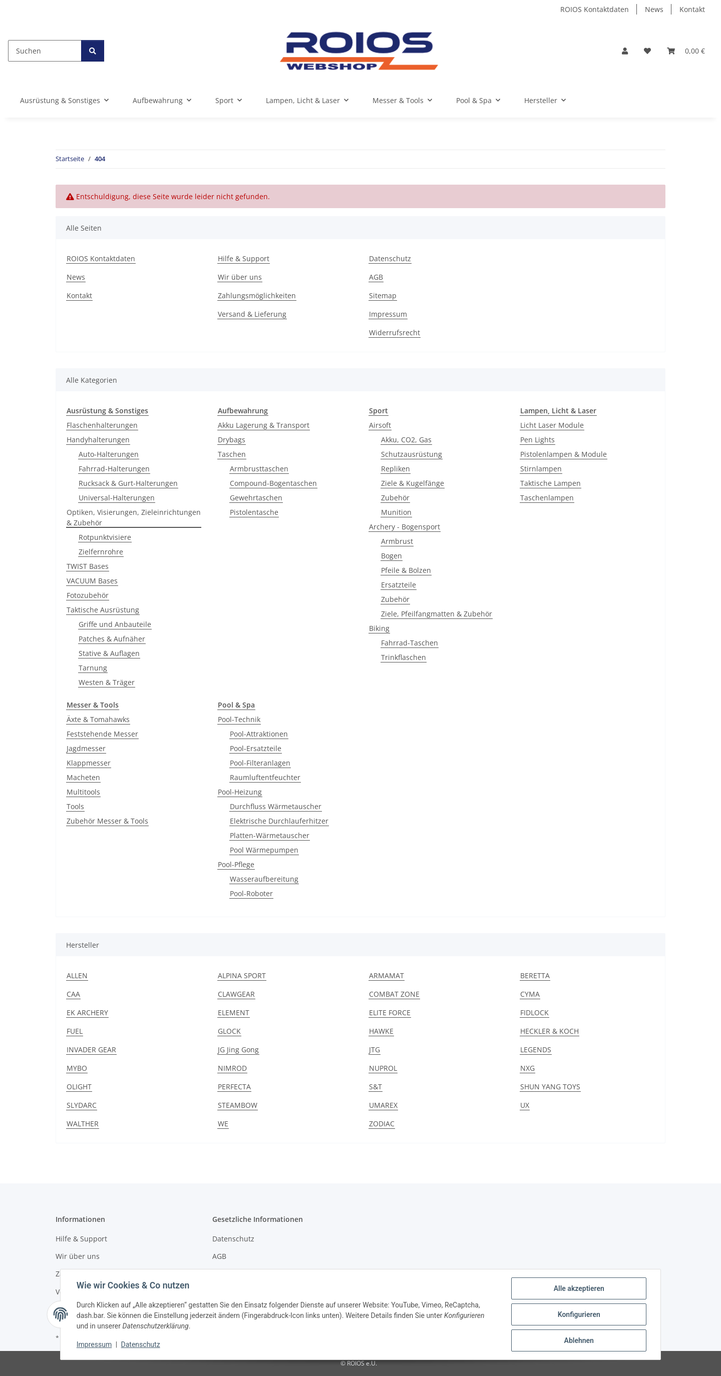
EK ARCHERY (87, 1012)
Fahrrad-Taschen (409, 642)
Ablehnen (578, 1340)
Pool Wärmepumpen (264, 850)
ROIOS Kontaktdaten (594, 9)
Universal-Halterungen (117, 497)
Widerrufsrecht (394, 332)
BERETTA (535, 975)
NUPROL (383, 1068)
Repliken (395, 468)
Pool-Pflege (236, 864)
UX (524, 1105)
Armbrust (397, 541)
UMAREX (383, 1105)
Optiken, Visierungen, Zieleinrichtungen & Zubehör (134, 517)
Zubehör (395, 497)
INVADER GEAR (91, 1049)
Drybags (231, 439)
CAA (73, 994)
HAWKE (381, 1031)
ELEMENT (233, 1012)
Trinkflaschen (403, 657)
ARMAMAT (386, 975)
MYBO (77, 1068)
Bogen (391, 555)
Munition (396, 512)
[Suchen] (45, 51)
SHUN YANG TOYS (550, 1086)
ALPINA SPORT (242, 975)
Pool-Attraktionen (259, 734)
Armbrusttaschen (259, 468)
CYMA (530, 994)
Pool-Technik (239, 719)
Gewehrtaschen (256, 497)
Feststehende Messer (102, 734)
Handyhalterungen (98, 439)
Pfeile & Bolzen (406, 570)
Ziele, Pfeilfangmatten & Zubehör (436, 613)
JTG (374, 1049)
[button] (625, 51)
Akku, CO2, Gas (406, 439)
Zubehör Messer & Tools (107, 821)
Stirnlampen (541, 468)
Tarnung (93, 667)
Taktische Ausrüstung (103, 609)
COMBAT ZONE (394, 994)
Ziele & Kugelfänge (412, 483)
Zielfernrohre (101, 551)
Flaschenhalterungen (102, 425)
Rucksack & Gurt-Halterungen (128, 483)
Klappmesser (89, 763)
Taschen (232, 454)
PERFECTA (234, 1086)
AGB (376, 277)
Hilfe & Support (243, 258)
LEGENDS (535, 1049)
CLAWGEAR (236, 994)
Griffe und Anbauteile (115, 624)
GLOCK (229, 1031)
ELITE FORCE (390, 1012)
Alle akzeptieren (578, 1288)
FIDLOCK (534, 1012)
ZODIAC (382, 1123)
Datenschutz (140, 1345)
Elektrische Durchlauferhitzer (279, 821)
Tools (75, 806)
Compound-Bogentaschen (273, 483)
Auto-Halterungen (109, 454)
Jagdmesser (86, 748)
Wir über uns (240, 277)
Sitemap (383, 295)
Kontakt (692, 9)
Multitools (83, 792)
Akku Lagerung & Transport (263, 425)
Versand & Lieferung (252, 314)
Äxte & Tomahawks (98, 719)
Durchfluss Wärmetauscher (275, 806)
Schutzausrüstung (411, 454)
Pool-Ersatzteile (255, 748)
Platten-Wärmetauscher (269, 835)
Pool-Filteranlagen (260, 763)
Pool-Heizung (240, 792)
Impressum (94, 1345)
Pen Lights (537, 439)
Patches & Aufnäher (112, 638)
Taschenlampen (547, 497)
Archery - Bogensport (404, 526)
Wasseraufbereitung (264, 879)
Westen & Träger (107, 682)
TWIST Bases (88, 566)
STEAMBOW (237, 1105)
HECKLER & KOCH (549, 1031)
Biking (379, 628)
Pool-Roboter (251, 893)
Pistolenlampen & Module (563, 454)
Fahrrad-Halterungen (114, 468)
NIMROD (232, 1068)
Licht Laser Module (552, 425)
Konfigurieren (578, 1314)
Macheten (83, 777)
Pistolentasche (254, 512)
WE (223, 1123)
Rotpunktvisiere (105, 537)
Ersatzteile (398, 584)
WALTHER (83, 1123)
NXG (527, 1068)
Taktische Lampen (550, 483)
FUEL (75, 1031)
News (654, 9)
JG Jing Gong (238, 1049)
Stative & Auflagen (109, 653)
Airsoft (380, 425)
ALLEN (77, 975)
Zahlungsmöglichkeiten (257, 295)
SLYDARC (82, 1105)
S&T (375, 1086)
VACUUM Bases (92, 580)
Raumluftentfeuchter (265, 777)
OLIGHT (79, 1086)
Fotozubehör (88, 595)
